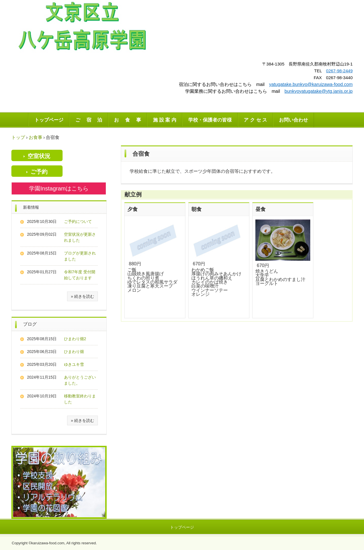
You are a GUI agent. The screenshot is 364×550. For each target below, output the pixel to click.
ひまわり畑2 (75, 338)
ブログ (30, 324)
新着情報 (31, 207)
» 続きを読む (82, 296)
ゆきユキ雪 (74, 364)
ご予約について (78, 221)
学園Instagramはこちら (58, 188)
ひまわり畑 (74, 351)
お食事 (35, 137)
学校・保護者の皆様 (210, 120)
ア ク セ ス (255, 120)
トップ (18, 137)
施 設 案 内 (164, 120)
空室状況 (39, 156)
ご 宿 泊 (88, 120)
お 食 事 (127, 120)
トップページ (48, 120)
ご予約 (38, 172)
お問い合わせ (293, 120)
